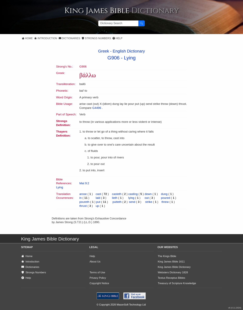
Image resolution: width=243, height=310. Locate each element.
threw (165, 201)
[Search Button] (141, 23)
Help (117, 38)
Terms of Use (97, 272)
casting (133, 194)
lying (131, 197)
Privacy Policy (98, 277)
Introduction (45, 38)
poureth (84, 201)
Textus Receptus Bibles (171, 277)
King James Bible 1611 (171, 261)
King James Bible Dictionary (174, 267)
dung (164, 194)
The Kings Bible (167, 256)
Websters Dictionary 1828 (173, 272)
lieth (114, 197)
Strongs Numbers (96, 38)
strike (148, 201)
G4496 (96, 107)
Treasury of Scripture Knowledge (177, 283)
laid (98, 197)
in (80, 197)
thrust (83, 205)
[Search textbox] (118, 23)
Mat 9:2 (84, 183)
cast (98, 194)
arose (83, 194)
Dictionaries (69, 38)
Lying (130, 58)
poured (165, 197)
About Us (95, 261)
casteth (117, 194)
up (97, 205)
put (98, 201)
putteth (117, 201)
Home (27, 38)
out (147, 197)
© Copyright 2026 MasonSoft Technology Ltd (121, 304)
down (148, 194)
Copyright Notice (99, 283)
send (132, 201)
